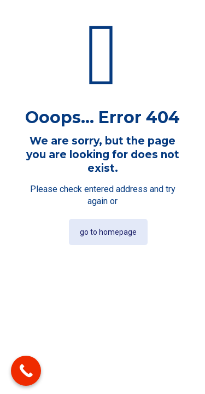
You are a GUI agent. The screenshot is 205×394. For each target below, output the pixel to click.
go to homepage (108, 232)
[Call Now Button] (26, 371)
